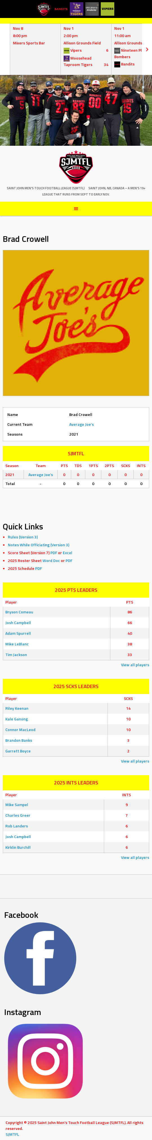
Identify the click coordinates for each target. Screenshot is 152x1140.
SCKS (128, 698)
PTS (129, 602)
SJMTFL (12, 1134)
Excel (67, 553)
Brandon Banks (18, 740)
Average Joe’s (81, 424)
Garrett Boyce (18, 751)
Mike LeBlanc (17, 644)
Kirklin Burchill (18, 847)
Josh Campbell (18, 622)
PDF (53, 553)
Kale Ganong (16, 719)
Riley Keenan (16, 708)
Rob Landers (16, 826)
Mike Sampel (16, 804)
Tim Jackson (16, 654)
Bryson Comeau (19, 612)
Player (11, 602)
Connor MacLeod (20, 729)
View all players (135, 665)
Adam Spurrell (18, 633)
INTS (126, 795)
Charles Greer (17, 815)
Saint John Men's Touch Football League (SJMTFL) (46, 188)
